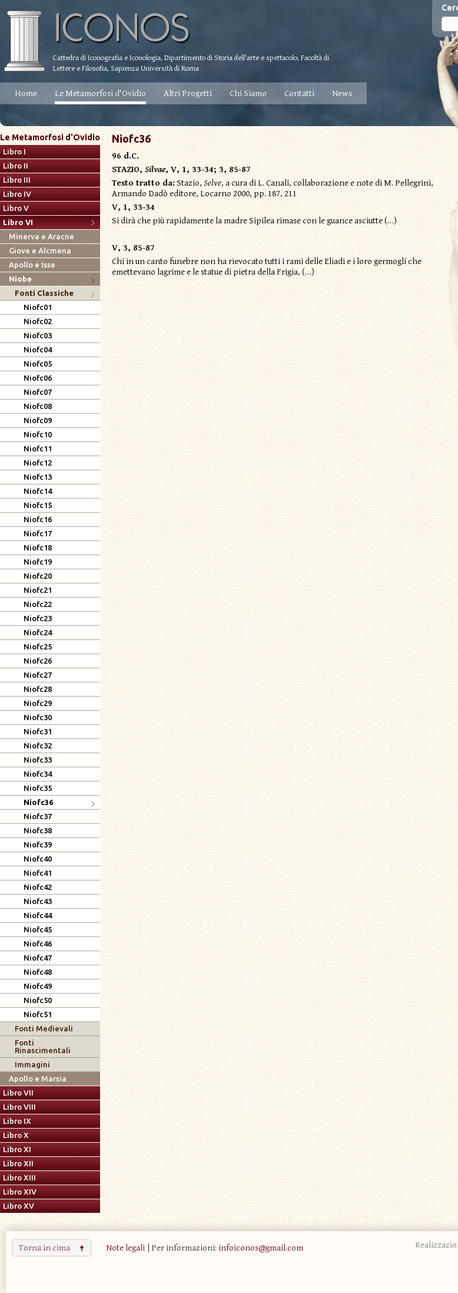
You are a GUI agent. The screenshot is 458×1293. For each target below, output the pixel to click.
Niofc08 (38, 406)
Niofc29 (38, 703)
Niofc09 (38, 420)
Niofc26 (38, 661)
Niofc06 (38, 378)
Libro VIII (19, 1107)
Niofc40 (38, 859)
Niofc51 (38, 1014)
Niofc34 (38, 774)
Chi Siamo (248, 93)
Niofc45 (38, 930)
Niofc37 (38, 816)
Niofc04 (38, 350)
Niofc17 (38, 533)
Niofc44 (38, 915)
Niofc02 (38, 321)
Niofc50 (38, 1000)
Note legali (125, 1248)
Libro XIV (19, 1192)
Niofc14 (38, 491)
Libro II (15, 166)
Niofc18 (38, 548)
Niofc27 (38, 675)
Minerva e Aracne (41, 236)
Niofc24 (38, 632)
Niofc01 (38, 307)
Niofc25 (38, 647)
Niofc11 (38, 449)
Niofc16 (38, 519)
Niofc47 (38, 958)
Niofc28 (38, 689)
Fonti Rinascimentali (43, 1046)
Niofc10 (38, 434)
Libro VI (18, 222)
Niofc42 (38, 887)
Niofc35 (38, 788)
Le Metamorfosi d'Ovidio (100, 93)
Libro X (16, 1135)
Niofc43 (38, 901)
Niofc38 (38, 830)
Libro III (17, 180)
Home (26, 93)
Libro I (14, 152)
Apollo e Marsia (38, 1079)
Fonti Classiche (44, 293)
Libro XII (18, 1163)
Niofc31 (38, 731)
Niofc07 (38, 392)
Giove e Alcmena (40, 251)
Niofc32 (38, 746)
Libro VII (18, 1093)
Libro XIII (19, 1178)
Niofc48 (38, 972)
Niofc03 (38, 335)
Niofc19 (38, 562)
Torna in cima (44, 1248)
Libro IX (17, 1121)
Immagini (32, 1064)
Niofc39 (38, 845)
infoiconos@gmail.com (260, 1248)
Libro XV (18, 1206)
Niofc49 (38, 986)
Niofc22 (38, 604)
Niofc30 (38, 717)
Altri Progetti (188, 93)
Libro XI (17, 1149)
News (342, 93)
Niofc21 (38, 590)
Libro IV (17, 194)
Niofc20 (38, 576)
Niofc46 (38, 944)
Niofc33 (38, 760)
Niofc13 (38, 477)
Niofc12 (38, 463)
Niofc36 (38, 802)
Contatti (299, 93)
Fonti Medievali (44, 1029)
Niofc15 (38, 505)
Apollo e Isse (32, 265)
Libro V (16, 208)
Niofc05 (38, 364)
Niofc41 (38, 873)
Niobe (20, 279)
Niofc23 (38, 618)
